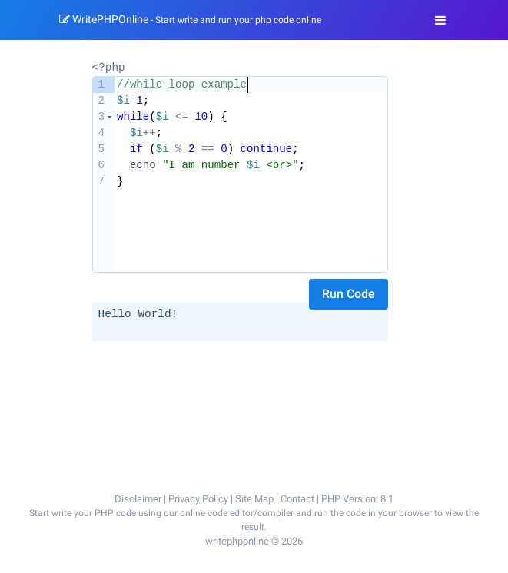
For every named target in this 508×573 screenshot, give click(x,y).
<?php (108, 66)
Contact (297, 498)
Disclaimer (138, 498)
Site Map (254, 498)
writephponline (237, 541)
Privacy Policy (198, 498)
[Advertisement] (240, 381)
